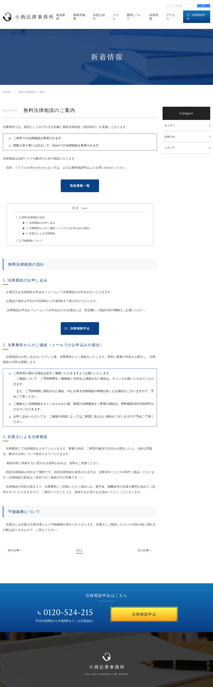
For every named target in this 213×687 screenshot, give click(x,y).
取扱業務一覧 (80, 185)
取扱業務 (60, 16)
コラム (116, 16)
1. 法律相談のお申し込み (40, 222)
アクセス (170, 16)
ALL (79, 550)
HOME (7, 91)
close (84, 208)
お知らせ (169, 136)
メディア (169, 147)
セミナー (169, 125)
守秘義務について (28, 240)
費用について (134, 16)
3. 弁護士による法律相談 (40, 233)
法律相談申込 (196, 16)
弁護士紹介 (99, 16)
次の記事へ (145, 550)
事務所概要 (79, 16)
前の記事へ (15, 550)
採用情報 (153, 16)
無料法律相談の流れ (29, 217)
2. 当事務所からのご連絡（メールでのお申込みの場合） (59, 228)
